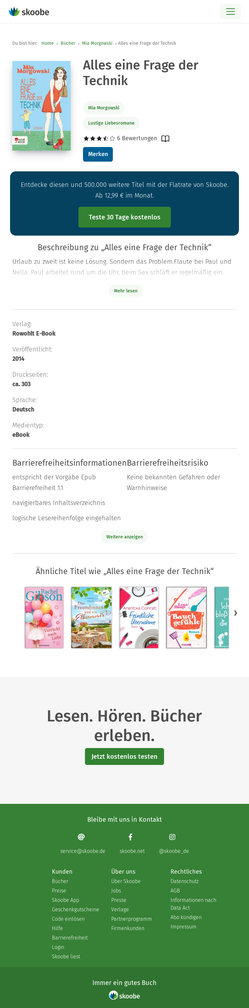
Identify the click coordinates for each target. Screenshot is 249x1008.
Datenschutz (185, 881)
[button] (236, 612)
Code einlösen (68, 919)
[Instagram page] (174, 843)
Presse (118, 900)
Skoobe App (65, 900)
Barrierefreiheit (70, 938)
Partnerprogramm (131, 919)
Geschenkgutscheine (75, 909)
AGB (175, 891)
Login (58, 947)
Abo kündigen (186, 917)
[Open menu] (230, 11)
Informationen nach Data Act (193, 904)
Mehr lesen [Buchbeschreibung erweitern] (125, 291)
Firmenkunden (127, 928)
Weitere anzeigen (124, 537)
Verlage (120, 909)
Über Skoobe (126, 881)
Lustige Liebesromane (111, 123)
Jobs (116, 891)
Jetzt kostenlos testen (124, 756)
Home (48, 43)
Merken (98, 154)
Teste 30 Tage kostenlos (124, 217)
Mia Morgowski (97, 43)
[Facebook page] (132, 843)
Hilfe (57, 928)
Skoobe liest (66, 956)
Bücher (68, 43)
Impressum (183, 927)
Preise (59, 891)
